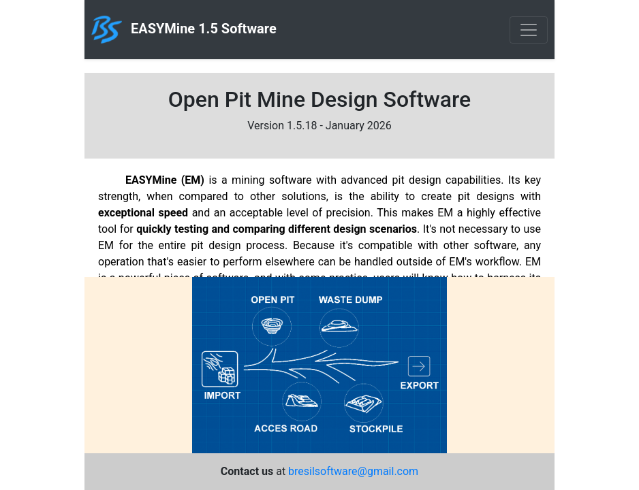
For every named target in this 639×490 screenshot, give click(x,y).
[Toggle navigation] (529, 30)
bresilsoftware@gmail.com (353, 471)
